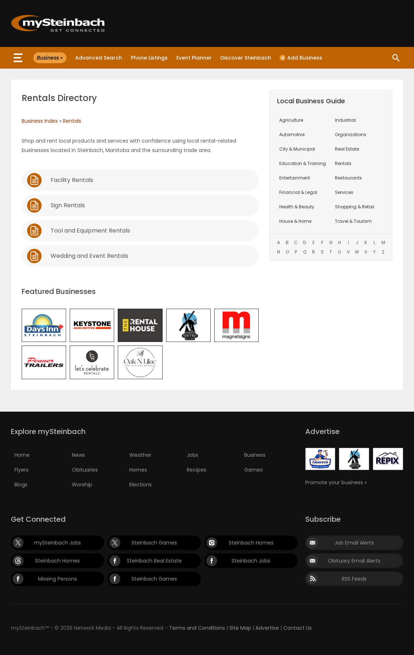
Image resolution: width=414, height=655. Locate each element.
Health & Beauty (296, 207)
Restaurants (348, 178)
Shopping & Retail (354, 207)
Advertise (267, 628)
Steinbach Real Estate (154, 560)
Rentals (72, 121)
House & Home (295, 221)
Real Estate (347, 149)
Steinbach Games (154, 542)
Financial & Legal (298, 192)
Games (253, 469)
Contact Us (297, 628)
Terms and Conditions (197, 628)
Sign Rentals (68, 205)
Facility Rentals (72, 180)
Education (302, 163)
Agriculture (291, 120)
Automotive (292, 134)
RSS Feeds (354, 578)
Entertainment (294, 178)
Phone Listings (149, 57)
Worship (82, 484)
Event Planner (194, 57)
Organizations (350, 134)
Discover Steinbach (245, 57)
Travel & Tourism (353, 221)
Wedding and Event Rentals (89, 256)
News (78, 455)
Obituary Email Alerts (354, 560)
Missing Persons (57, 578)
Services (344, 192)
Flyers (21, 469)
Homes (138, 469)
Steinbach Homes (251, 542)
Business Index (40, 121)
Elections (140, 484)
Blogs (20, 484)
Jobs (192, 455)
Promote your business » (336, 482)
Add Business (301, 57)
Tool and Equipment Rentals (90, 230)
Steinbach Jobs (251, 560)
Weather (140, 455)
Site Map (240, 628)
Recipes (196, 469)
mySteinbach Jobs (57, 542)
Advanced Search (98, 57)
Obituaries (85, 469)
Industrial (345, 120)
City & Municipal (297, 149)
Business (255, 455)
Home (22, 455)
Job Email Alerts (354, 542)
